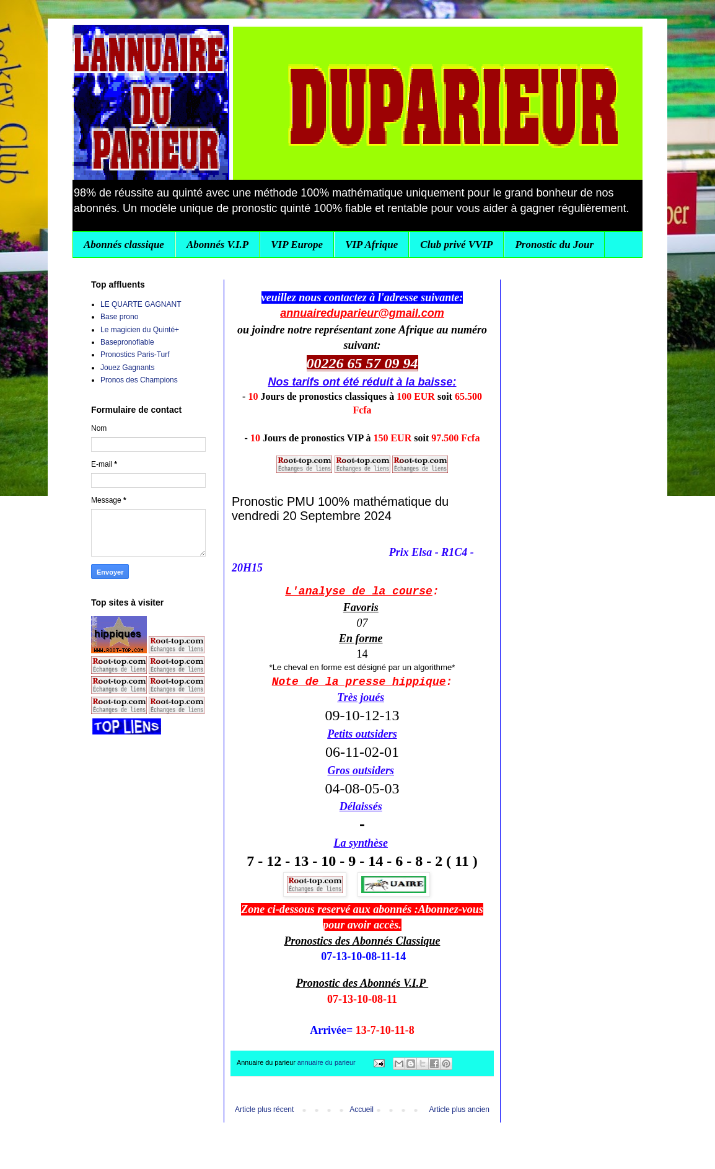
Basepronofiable (127, 342)
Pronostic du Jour (554, 244)
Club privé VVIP (456, 244)
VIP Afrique (371, 244)
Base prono (119, 316)
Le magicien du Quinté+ (139, 329)
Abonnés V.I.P (217, 244)
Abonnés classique (124, 244)
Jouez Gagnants (127, 367)
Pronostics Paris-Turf (135, 354)
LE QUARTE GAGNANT (140, 304)
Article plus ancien (459, 1109)
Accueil (361, 1109)
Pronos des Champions (139, 380)
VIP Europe (297, 244)
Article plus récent (264, 1109)
